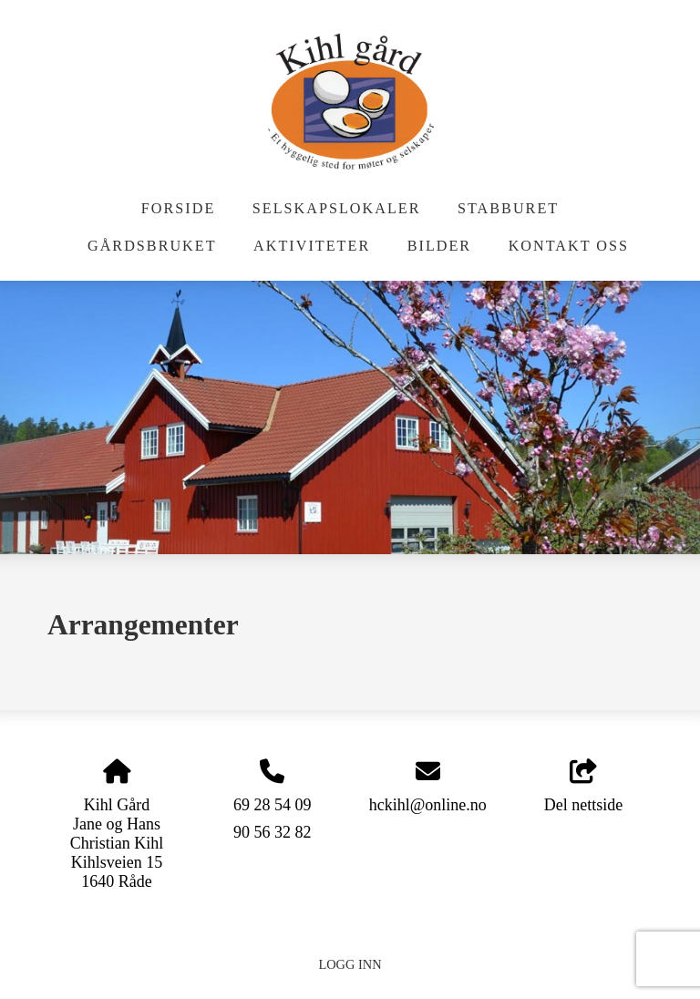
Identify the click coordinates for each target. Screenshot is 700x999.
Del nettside (583, 787)
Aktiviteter (311, 246)
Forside (178, 209)
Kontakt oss (569, 246)
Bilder (439, 246)
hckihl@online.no (428, 805)
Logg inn (349, 964)
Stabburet (508, 209)
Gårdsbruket (152, 246)
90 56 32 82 (272, 832)
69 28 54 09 (272, 805)
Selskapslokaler (336, 209)
